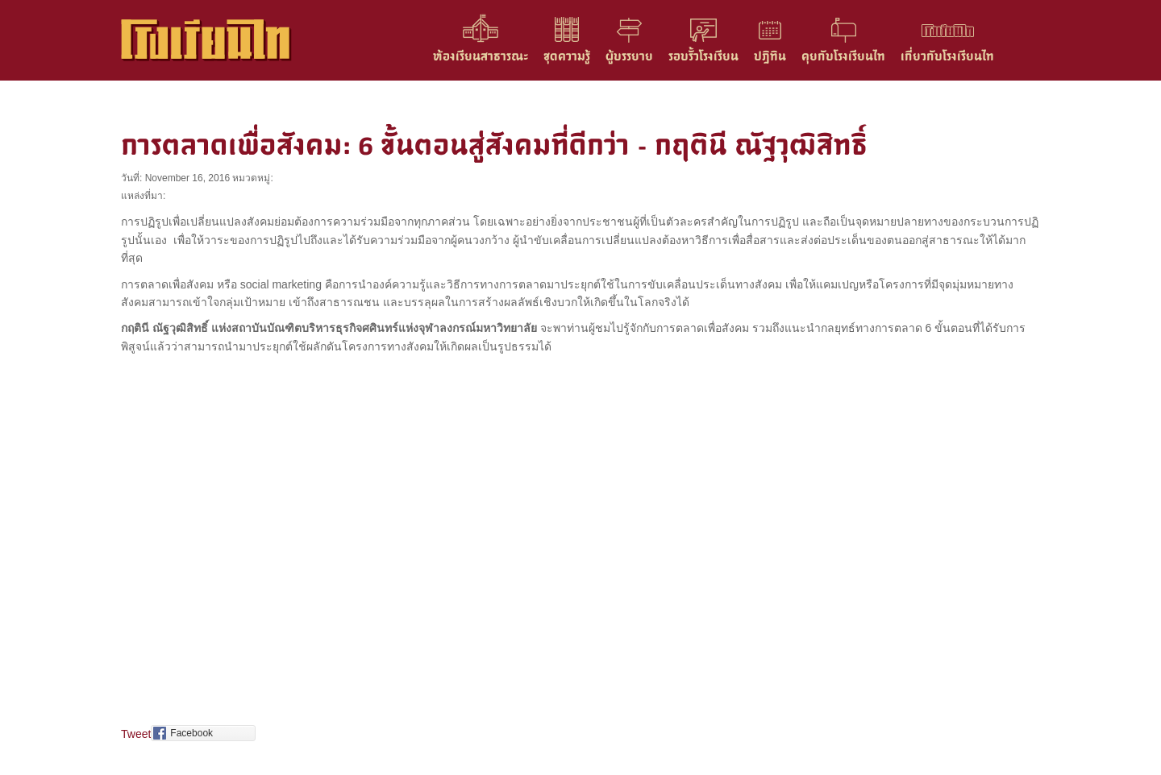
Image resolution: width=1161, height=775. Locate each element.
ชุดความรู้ (566, 56)
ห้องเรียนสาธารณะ (480, 56)
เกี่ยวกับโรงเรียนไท (947, 56)
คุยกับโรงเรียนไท (843, 56)
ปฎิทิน (770, 56)
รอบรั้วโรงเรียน (703, 56)
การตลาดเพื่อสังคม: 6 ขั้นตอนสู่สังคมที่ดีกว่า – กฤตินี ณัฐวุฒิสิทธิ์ (494, 144)
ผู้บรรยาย (629, 56)
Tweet (136, 733)
